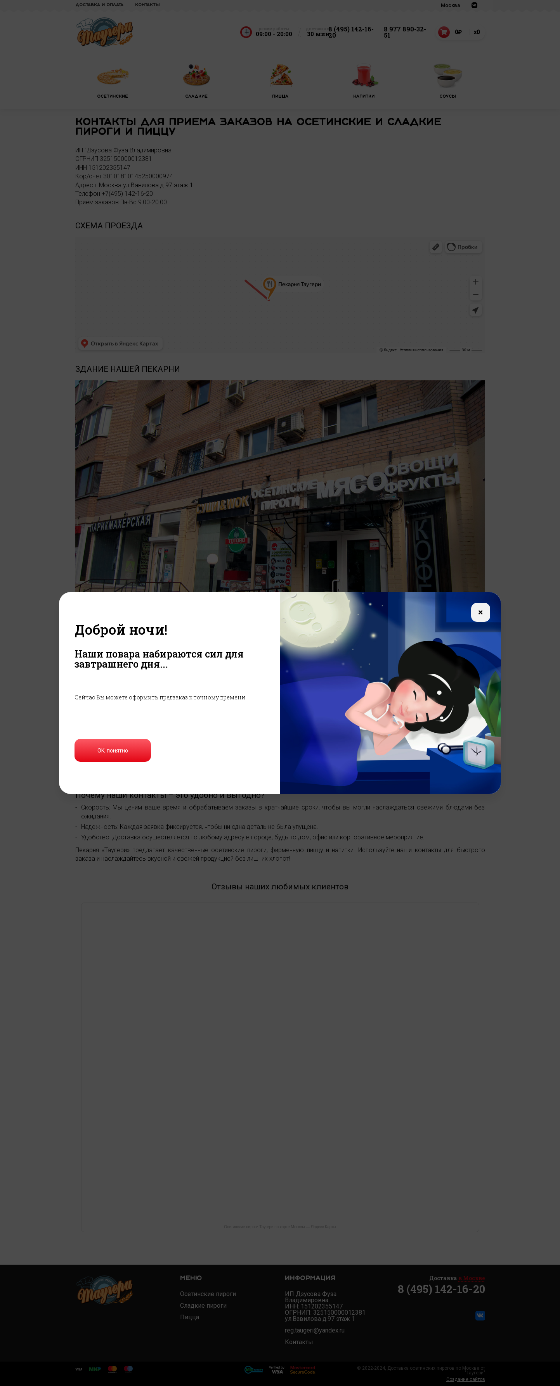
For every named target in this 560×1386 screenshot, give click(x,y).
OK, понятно (112, 750)
